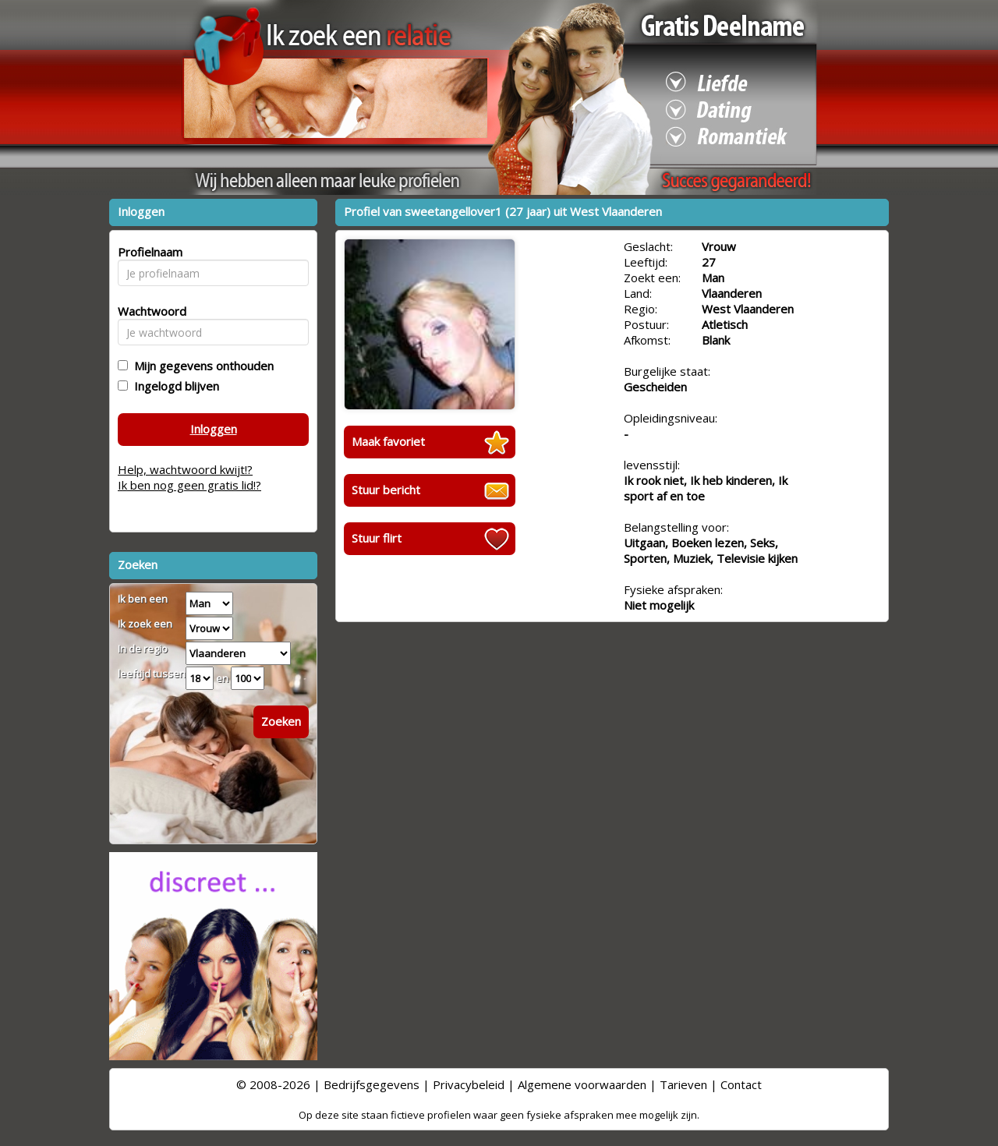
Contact (741, 1084)
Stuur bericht (386, 489)
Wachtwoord (148, 311)
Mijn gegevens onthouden (201, 365)
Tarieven (683, 1084)
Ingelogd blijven (173, 386)
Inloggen (213, 429)
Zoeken (281, 721)
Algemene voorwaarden (582, 1084)
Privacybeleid (468, 1084)
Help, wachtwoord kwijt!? (185, 469)
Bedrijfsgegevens (371, 1084)
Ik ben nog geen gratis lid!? (189, 485)
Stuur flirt (377, 538)
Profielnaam (148, 252)
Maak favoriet (388, 441)
